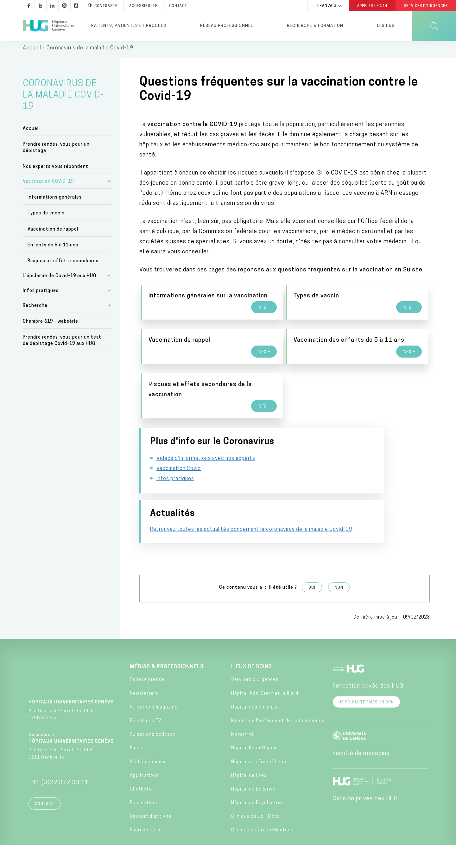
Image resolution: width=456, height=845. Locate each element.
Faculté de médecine (361, 719)
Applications (144, 740)
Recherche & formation (315, 26)
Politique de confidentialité (278, 838)
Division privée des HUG (365, 764)
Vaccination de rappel (53, 231)
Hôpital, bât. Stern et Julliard (264, 658)
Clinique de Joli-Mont (255, 781)
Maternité (242, 699)
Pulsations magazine (154, 672)
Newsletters (144, 658)
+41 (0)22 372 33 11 (58, 748)
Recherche (35, 308)
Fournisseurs (145, 795)
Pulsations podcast (152, 699)
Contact (44, 769)
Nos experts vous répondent (55, 169)
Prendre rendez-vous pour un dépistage (56, 150)
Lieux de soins (251, 632)
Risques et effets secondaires (63, 263)
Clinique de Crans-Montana (262, 795)
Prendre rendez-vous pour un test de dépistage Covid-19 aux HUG (62, 343)
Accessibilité (107, 838)
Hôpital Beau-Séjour (254, 713)
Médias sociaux (148, 727)
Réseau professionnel (226, 26)
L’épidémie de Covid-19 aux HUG (59, 278)
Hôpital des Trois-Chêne (258, 727)
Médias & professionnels (167, 632)
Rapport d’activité (151, 781)
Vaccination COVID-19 (48, 184)
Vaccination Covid (178, 480)
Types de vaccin (46, 215)
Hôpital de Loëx (249, 740)
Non (339, 553)
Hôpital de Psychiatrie (256, 768)
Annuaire (177, 838)
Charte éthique (218, 838)
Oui (311, 553)
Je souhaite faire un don (366, 668)
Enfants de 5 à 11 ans (53, 247)
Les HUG (386, 26)
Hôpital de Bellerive (253, 754)
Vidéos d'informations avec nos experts (205, 470)
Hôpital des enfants (254, 672)
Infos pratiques (41, 293)
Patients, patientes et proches (128, 26)
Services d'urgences (255, 645)
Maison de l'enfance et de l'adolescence (278, 685)
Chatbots (141, 754)
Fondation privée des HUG (367, 651)
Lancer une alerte (341, 838)
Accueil (32, 50)
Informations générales (55, 200)
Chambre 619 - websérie (50, 324)
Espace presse (147, 645)
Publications (144, 768)
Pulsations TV (146, 685)
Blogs (136, 713)
